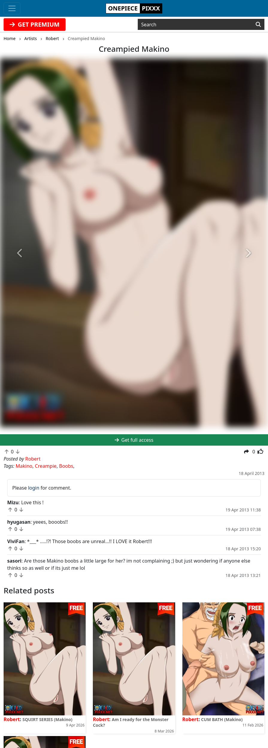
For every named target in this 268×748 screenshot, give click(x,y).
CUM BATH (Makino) (222, 719)
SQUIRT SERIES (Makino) (47, 719)
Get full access (134, 440)
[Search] (258, 24)
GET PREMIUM (35, 24)
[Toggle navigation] (12, 8)
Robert (12, 719)
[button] (20, 253)
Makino (24, 466)
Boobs (66, 466)
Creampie (45, 466)
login (34, 488)
